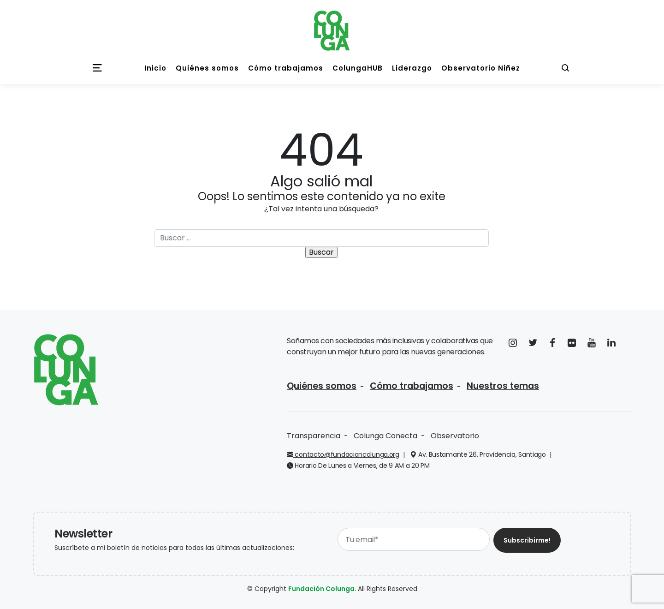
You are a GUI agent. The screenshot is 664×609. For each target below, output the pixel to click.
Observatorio (455, 435)
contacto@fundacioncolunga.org (343, 454)
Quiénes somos (321, 386)
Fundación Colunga (321, 588)
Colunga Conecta (385, 435)
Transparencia (313, 435)
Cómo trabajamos (411, 386)
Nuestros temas (503, 386)
